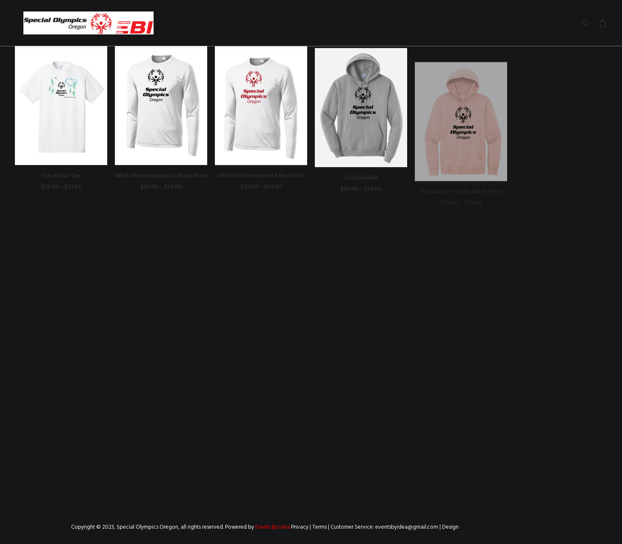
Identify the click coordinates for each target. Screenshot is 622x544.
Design (450, 527)
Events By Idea (272, 527)
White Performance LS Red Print (261, 183)
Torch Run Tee (61, 176)
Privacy (299, 527)
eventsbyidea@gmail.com (406, 527)
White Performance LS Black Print (161, 176)
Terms (319, 527)
